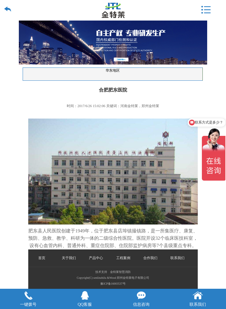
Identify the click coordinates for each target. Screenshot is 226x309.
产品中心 (96, 258)
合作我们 (150, 258)
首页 (41, 258)
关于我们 (69, 258)
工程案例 (123, 258)
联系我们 (177, 258)
